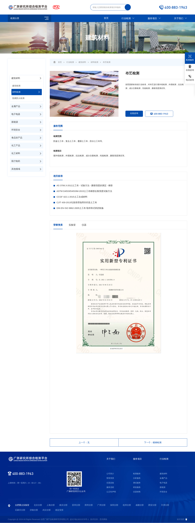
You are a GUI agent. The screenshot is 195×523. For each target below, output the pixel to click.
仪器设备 (110, 483)
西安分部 (152, 505)
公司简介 (110, 474)
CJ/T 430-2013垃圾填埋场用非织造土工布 (77, 202)
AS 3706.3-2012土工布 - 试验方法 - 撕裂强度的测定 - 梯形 (85, 185)
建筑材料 (82, 62)
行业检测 (128, 18)
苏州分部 (76, 505)
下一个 (153, 442)
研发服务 (137, 487)
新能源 (162, 487)
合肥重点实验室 (22, 505)
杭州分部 (127, 505)
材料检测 (94, 62)
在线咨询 (132, 114)
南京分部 (63, 505)
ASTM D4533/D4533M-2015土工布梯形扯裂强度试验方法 (84, 191)
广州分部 (101, 505)
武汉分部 (47, 510)
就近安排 (59, 510)
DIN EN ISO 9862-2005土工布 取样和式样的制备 (80, 208)
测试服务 (137, 483)
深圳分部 (114, 505)
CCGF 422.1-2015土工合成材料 (72, 197)
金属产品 (163, 478)
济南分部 (34, 510)
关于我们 (180, 18)
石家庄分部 (20, 510)
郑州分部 (89, 505)
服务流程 (110, 487)
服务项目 (154, 18)
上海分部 (51, 505)
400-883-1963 (160, 113)
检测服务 (137, 474)
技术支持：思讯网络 (98, 519)
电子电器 (163, 483)
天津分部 (165, 505)
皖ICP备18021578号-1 (79, 519)
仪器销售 (137, 492)
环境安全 (163, 492)
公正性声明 (111, 492)
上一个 (84, 442)
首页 (106, 18)
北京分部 (38, 505)
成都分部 (140, 505)
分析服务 (137, 478)
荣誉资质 (110, 478)
